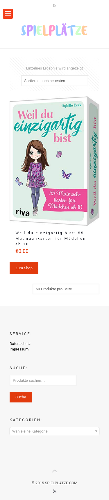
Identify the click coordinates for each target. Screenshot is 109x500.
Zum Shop (24, 268)
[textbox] (54, 431)
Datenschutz (20, 343)
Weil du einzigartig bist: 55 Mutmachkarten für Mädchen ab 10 (50, 238)
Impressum (19, 349)
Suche (20, 397)
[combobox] (54, 431)
